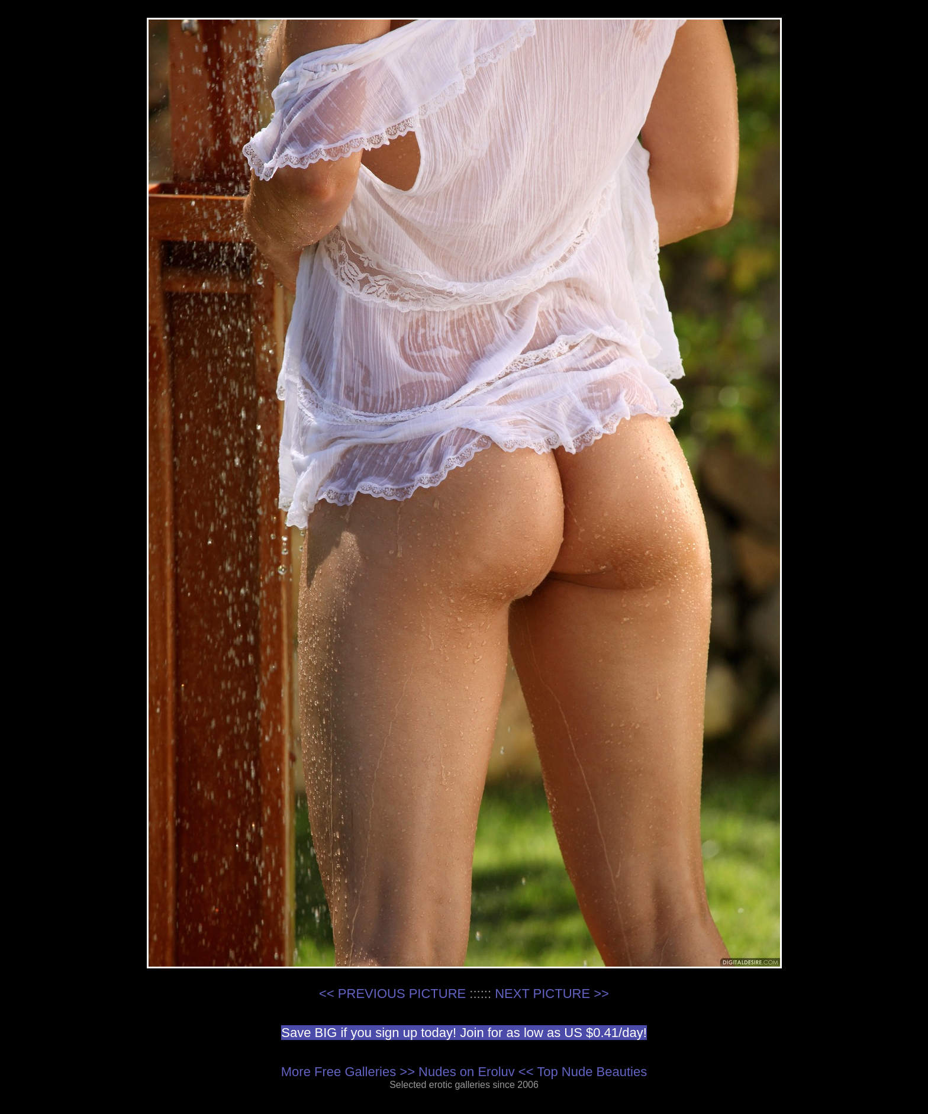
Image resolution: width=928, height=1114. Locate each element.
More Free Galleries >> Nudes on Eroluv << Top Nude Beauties (464, 1071)
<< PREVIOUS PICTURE (392, 993)
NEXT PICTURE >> (552, 993)
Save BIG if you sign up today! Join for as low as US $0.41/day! (464, 1032)
